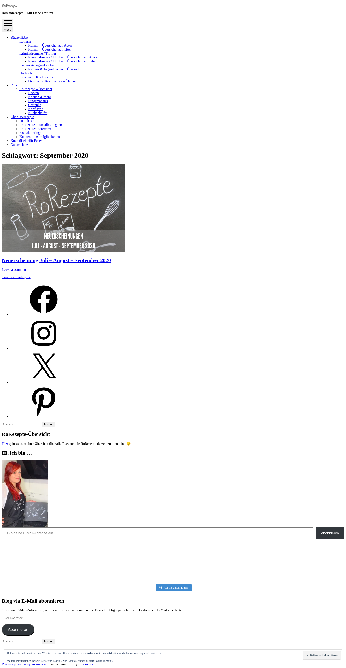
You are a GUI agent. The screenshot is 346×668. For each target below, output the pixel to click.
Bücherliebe (19, 37)
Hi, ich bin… (28, 121)
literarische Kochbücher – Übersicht (53, 81)
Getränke (34, 105)
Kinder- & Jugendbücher (37, 65)
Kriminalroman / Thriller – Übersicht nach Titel (62, 61)
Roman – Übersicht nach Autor (50, 45)
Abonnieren (330, 533)
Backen (33, 93)
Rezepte (16, 85)
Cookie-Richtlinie (103, 660)
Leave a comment (14, 269)
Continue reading (16, 277)
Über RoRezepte (22, 117)
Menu (8, 25)
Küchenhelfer (37, 113)
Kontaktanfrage (30, 133)
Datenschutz (19, 145)
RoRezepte (9, 5)
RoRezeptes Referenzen (36, 129)
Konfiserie (35, 109)
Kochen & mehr (39, 97)
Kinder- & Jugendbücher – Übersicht (54, 69)
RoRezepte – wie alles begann (40, 125)
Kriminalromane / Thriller (37, 53)
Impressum (172, 649)
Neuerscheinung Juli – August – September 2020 (56, 260)
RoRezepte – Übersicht (35, 89)
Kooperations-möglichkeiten (39, 137)
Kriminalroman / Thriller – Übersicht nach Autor (62, 57)
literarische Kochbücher (36, 77)
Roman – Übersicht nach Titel (49, 49)
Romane (25, 41)
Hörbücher (26, 73)
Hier (5, 444)
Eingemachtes (38, 101)
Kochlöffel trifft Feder (26, 141)
